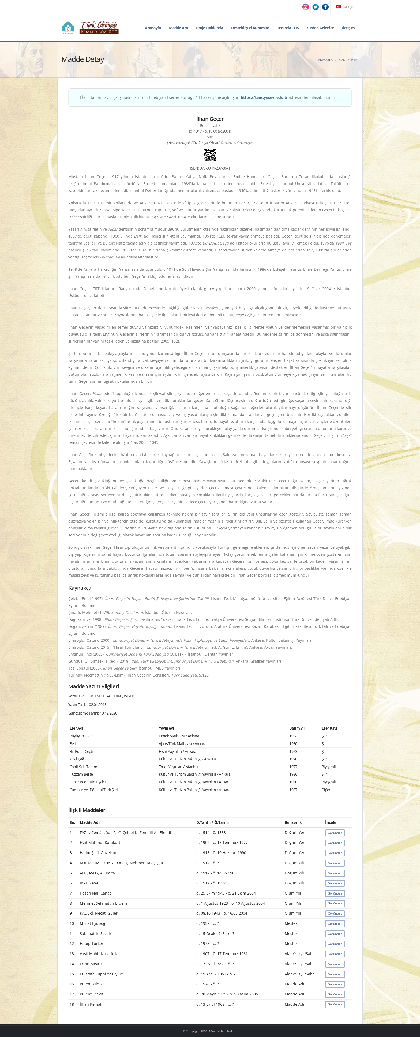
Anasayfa (153, 27)
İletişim (348, 27)
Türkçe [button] (345, 7)
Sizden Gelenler (320, 27)
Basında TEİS (288, 27)
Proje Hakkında (209, 27)
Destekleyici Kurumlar (250, 27)
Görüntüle (335, 833)
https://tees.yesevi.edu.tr (264, 97)
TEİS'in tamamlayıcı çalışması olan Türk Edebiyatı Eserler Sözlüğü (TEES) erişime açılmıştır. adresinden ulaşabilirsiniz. (207, 97)
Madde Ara (178, 27)
